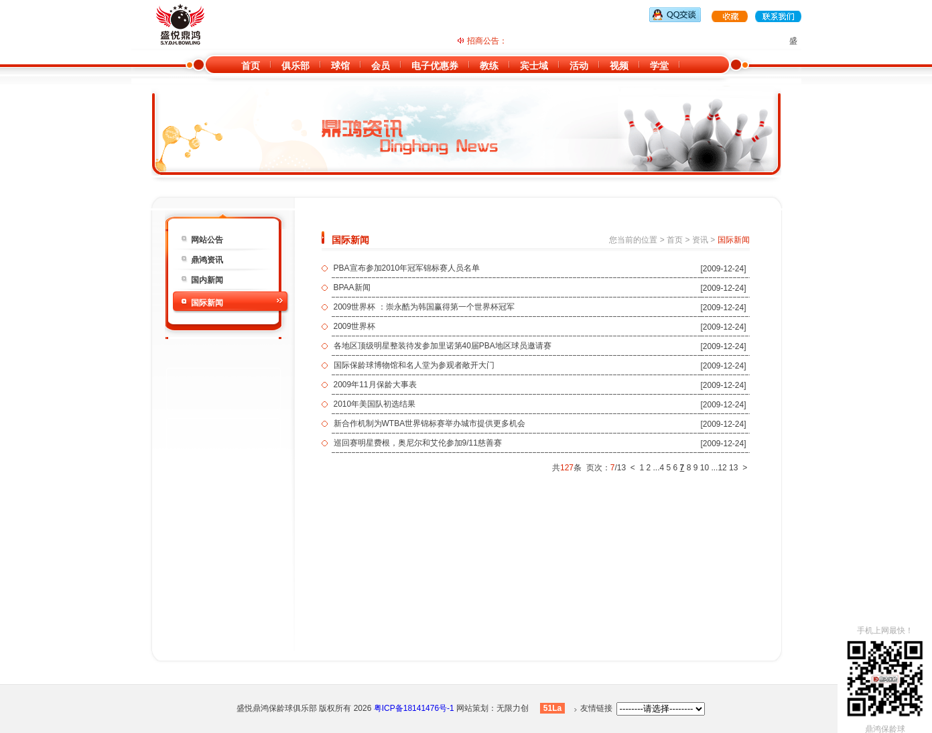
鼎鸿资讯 (207, 260)
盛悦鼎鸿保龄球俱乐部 (277, 708)
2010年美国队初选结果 (375, 404)
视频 (619, 65)
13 (733, 467)
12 (722, 467)
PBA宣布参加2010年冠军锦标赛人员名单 (407, 268)
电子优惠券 (434, 65)
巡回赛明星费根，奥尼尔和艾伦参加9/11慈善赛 (418, 443)
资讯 (700, 240)
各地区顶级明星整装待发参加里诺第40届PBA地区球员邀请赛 (442, 345)
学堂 (659, 65)
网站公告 (207, 240)
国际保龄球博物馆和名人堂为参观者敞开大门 (414, 365)
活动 (579, 65)
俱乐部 (295, 65)
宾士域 (534, 65)
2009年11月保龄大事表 (375, 384)
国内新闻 (207, 280)
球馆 (340, 65)
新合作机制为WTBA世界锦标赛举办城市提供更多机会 (430, 423)
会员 (380, 65)
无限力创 (512, 708)
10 (704, 467)
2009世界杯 (355, 326)
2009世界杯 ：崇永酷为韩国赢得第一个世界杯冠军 (424, 307)
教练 (489, 65)
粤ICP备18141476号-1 (414, 708)
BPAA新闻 (352, 287)
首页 (250, 65)
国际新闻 (207, 303)
